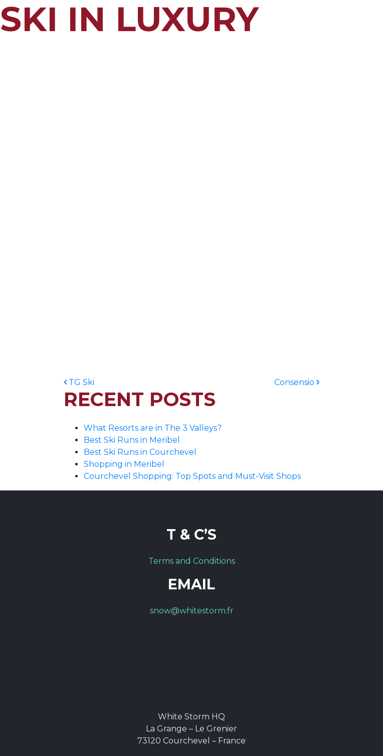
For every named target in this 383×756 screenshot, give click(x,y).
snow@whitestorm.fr (192, 610)
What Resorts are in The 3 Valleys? (153, 428)
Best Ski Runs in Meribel (132, 440)
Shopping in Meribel (124, 464)
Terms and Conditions (191, 561)
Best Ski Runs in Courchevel (140, 452)
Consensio (296, 382)
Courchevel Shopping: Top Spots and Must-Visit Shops (192, 476)
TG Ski (79, 382)
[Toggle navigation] (359, 23)
